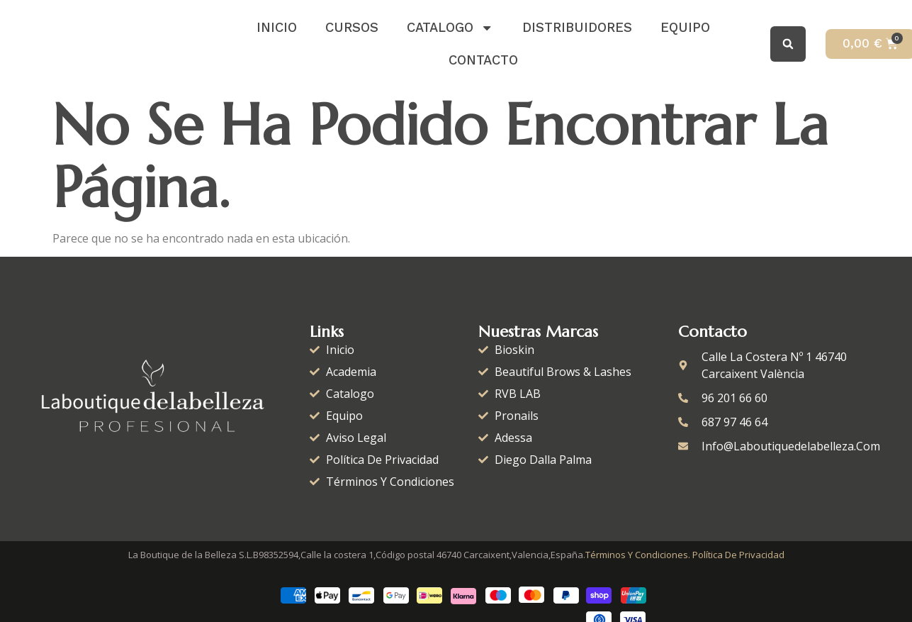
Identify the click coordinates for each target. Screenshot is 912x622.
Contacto (483, 59)
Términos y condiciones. (637, 554)
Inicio (277, 27)
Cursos (351, 27)
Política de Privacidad (738, 554)
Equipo (685, 27)
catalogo (450, 27)
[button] (788, 44)
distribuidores (577, 27)
